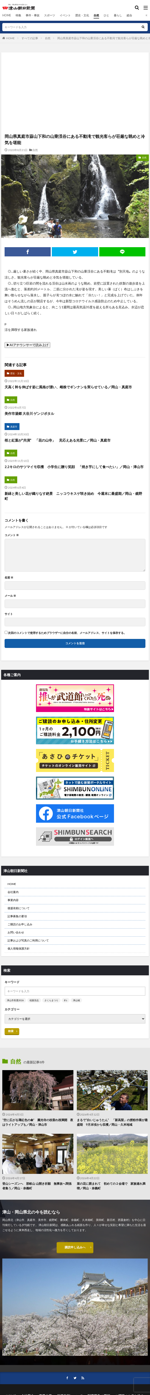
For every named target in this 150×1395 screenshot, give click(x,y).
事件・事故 (32, 15)
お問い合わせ (16, 932)
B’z (65, 1000)
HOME (6, 15)
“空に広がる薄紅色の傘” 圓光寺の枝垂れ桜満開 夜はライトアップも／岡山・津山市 (37, 1122)
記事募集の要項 (17, 916)
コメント (12, 535)
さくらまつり (51, 1000)
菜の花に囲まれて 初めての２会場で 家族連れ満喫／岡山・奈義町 (111, 1186)
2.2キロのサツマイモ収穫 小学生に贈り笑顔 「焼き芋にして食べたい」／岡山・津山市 (74, 467)
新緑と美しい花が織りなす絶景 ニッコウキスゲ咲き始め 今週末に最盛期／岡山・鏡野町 (73, 496)
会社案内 (13, 892)
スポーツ (49, 15)
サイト (9, 614)
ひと (106, 15)
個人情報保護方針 (19, 948)
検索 (11, 1031)
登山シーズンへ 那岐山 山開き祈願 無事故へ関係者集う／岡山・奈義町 (37, 1186)
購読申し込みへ (75, 1248)
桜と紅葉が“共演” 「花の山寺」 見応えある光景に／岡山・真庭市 (58, 440)
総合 (129, 15)
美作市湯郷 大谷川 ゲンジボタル (29, 413)
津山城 (76, 1000)
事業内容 (13, 900)
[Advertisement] (75, 72)
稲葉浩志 (34, 1000)
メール (10, 595)
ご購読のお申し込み (20, 924)
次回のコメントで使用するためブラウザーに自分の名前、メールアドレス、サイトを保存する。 (67, 633)
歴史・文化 (82, 15)
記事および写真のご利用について (28, 940)
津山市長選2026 (15, 1000)
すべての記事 (30, 38)
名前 (9, 577)
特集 (18, 15)
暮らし (118, 15)
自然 (96, 15)
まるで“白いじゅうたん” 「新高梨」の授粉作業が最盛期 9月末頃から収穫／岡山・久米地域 (112, 1122)
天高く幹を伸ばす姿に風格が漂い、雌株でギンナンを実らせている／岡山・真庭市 (68, 387)
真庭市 (13, 426)
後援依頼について (19, 908)
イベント (64, 15)
